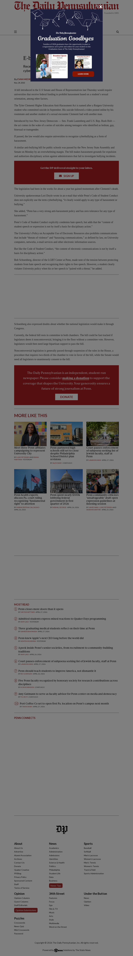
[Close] (101, 6)
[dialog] (66, 478)
